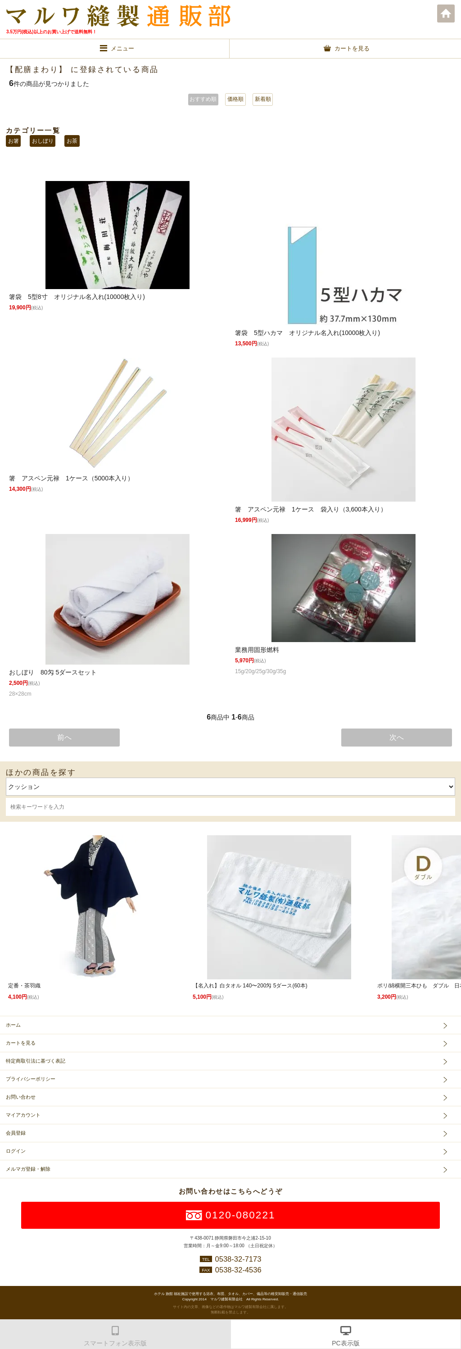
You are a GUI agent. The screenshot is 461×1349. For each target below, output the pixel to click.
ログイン (16, 1151)
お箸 (13, 141)
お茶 (72, 141)
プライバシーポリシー (30, 1079)
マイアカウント (23, 1115)
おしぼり (43, 141)
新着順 (263, 99)
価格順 (235, 99)
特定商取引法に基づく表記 (35, 1061)
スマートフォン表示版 (115, 1343)
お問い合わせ (21, 1097)
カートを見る (21, 1043)
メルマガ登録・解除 (28, 1169)
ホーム (446, 14)
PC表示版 (345, 1343)
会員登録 (16, 1133)
